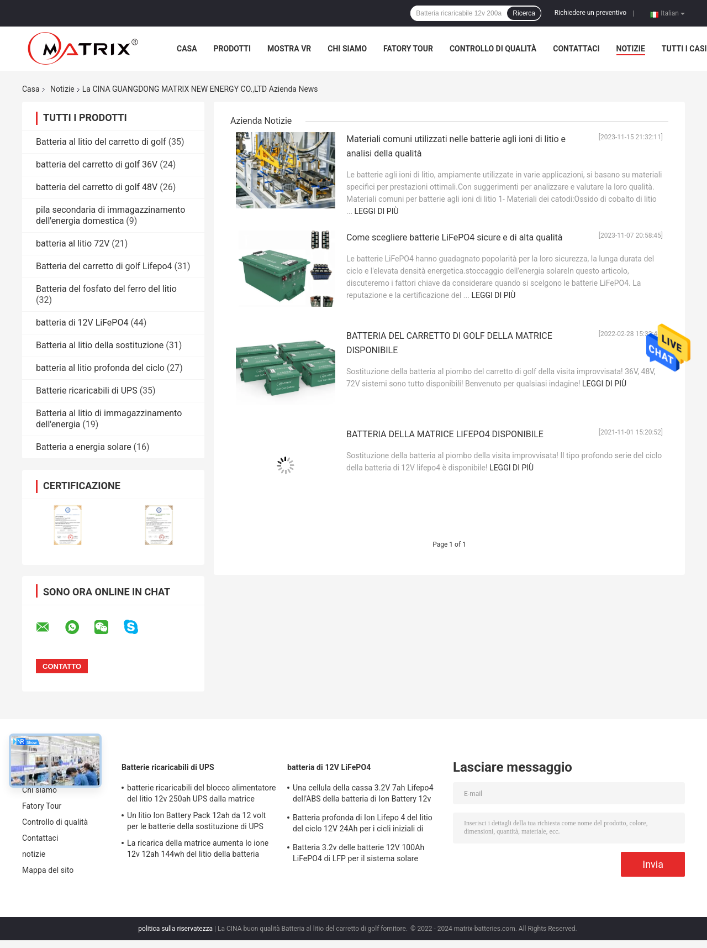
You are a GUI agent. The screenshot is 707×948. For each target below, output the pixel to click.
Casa (187, 48)
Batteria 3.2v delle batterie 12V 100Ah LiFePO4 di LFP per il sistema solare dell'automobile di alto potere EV (358, 854)
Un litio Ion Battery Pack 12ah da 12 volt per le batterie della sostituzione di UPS (196, 821)
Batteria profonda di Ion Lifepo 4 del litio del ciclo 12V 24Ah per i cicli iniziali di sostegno (362, 824)
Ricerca (524, 13)
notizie (630, 48)
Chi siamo (347, 48)
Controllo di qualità (493, 48)
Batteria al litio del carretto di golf (101, 142)
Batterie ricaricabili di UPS (87, 390)
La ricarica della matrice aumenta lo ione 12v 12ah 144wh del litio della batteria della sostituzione (197, 850)
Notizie (62, 89)
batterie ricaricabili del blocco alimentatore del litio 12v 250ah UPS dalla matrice (201, 793)
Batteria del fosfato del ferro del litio (106, 289)
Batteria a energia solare (83, 447)
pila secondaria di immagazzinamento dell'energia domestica (110, 215)
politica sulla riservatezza (175, 929)
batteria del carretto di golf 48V (96, 187)
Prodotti (232, 48)
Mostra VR (289, 48)
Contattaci (576, 48)
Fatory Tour (408, 48)
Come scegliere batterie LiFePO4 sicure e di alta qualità (454, 237)
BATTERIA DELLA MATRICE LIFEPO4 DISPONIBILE (445, 434)
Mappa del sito (47, 870)
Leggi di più (377, 211)
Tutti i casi (684, 48)
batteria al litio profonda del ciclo (100, 368)
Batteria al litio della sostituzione (99, 345)
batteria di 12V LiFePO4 (82, 322)
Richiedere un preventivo (590, 13)
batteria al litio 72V (72, 243)
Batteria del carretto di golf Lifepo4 (104, 266)
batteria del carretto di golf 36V (96, 164)
